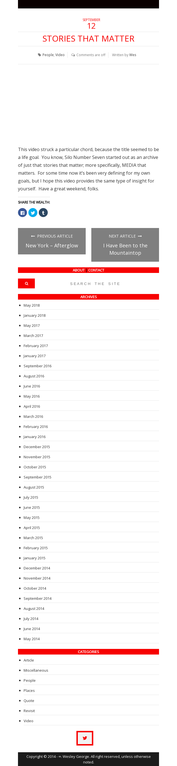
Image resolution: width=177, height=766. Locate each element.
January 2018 (35, 315)
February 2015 (36, 547)
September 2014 (37, 598)
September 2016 (37, 365)
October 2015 (35, 466)
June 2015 (32, 507)
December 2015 (37, 446)
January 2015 (35, 557)
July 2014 (31, 618)
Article (29, 659)
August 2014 (34, 608)
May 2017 (32, 325)
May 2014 (32, 638)
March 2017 (33, 335)
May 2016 (32, 395)
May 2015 (32, 517)
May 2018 (32, 304)
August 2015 (34, 486)
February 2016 (36, 426)
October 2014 (35, 588)
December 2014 (37, 567)
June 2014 (32, 628)
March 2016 (33, 416)
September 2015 (37, 476)
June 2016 (32, 385)
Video (60, 54)
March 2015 (33, 537)
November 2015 (37, 456)
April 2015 (32, 527)
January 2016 (35, 436)
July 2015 (31, 497)
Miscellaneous (36, 669)
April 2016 (32, 406)
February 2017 (36, 345)
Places (29, 690)
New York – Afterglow (52, 245)
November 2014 (37, 577)
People (48, 54)
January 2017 (35, 355)
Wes (133, 54)
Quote (29, 700)
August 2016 (34, 375)
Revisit (29, 710)
